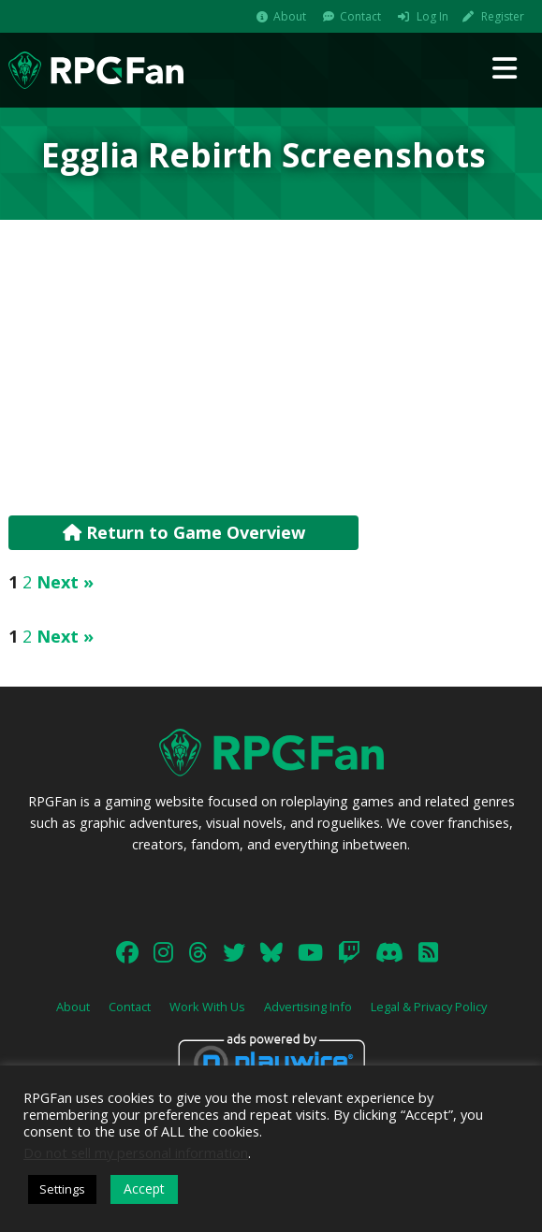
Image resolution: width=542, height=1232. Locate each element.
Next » (65, 581)
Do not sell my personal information (135, 1152)
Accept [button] (144, 1188)
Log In (432, 16)
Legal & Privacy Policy (429, 1006)
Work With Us (207, 1006)
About (289, 16)
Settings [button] (62, 1189)
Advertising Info (308, 1006)
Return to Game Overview (184, 532)
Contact (360, 16)
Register (502, 16)
